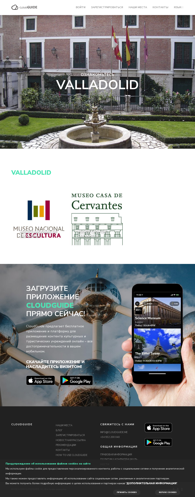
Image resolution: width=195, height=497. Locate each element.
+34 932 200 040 (110, 437)
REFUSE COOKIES (167, 492)
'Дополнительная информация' (151, 483)
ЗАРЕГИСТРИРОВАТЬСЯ (107, 7)
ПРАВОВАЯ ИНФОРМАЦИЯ (116, 454)
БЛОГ (59, 430)
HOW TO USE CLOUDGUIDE (71, 455)
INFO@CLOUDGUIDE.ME (114, 432)
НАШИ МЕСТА (138, 7)
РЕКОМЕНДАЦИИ (66, 445)
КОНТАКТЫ (160, 7)
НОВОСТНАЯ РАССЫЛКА (71, 440)
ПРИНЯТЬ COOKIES (127, 492)
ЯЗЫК (177, 7)
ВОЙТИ (80, 7)
